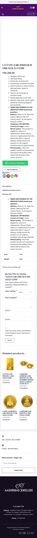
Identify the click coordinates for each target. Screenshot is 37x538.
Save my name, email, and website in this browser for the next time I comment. (18, 333)
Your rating (11, 291)
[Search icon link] (3, 14)
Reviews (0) (6, 194)
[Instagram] (31, 8)
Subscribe (18, 470)
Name (8, 310)
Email (7, 319)
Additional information (11, 190)
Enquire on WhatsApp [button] (15, 163)
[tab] (18, 186)
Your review (11, 297)
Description (7, 186)
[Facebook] (34, 8)
